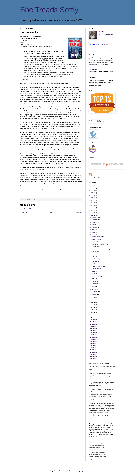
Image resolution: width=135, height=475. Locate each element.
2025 (92, 188)
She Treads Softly (49, 10)
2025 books (93, 320)
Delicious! (94, 278)
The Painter (95, 281)
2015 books (93, 341)
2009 (92, 307)
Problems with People (98, 236)
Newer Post (24, 212)
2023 (92, 193)
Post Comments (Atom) (34, 215)
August (94, 227)
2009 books (93, 354)
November (95, 220)
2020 (92, 200)
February (94, 291)
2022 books (93, 326)
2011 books (93, 350)
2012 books (93, 348)
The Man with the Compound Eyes (101, 249)
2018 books (93, 335)
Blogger (82, 471)
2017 (92, 208)
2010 (92, 304)
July (93, 229)
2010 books (93, 352)
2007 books (93, 358)
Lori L (102, 31)
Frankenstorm (96, 283)
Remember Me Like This (99, 266)
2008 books (93, 356)
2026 (92, 185)
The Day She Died (97, 276)
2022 (92, 195)
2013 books (93, 345)
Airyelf (70, 471)
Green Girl (95, 241)
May (93, 234)
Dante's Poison (96, 271)
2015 (92, 212)
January (94, 294)
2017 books (93, 337)
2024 (92, 190)
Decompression (96, 254)
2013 (92, 297)
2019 (92, 203)
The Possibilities (96, 269)
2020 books (93, 330)
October (94, 222)
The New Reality (96, 261)
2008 (92, 309)
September (95, 224)
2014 (92, 215)
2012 (92, 299)
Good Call (94, 274)
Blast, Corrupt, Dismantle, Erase (101, 244)
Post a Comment (27, 208)
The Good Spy (96, 259)
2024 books (93, 322)
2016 (92, 210)
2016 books (93, 339)
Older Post (79, 212)
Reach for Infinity (96, 239)
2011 (92, 302)
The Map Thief (96, 246)
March (94, 289)
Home (51, 212)
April (93, 286)
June (93, 232)
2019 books (93, 333)
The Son (94, 256)
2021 (92, 198)
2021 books (93, 328)
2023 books (93, 324)
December (95, 217)
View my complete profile (106, 34)
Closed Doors (95, 251)
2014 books (93, 343)
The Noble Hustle (97, 264)
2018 (92, 205)
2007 (92, 312)
